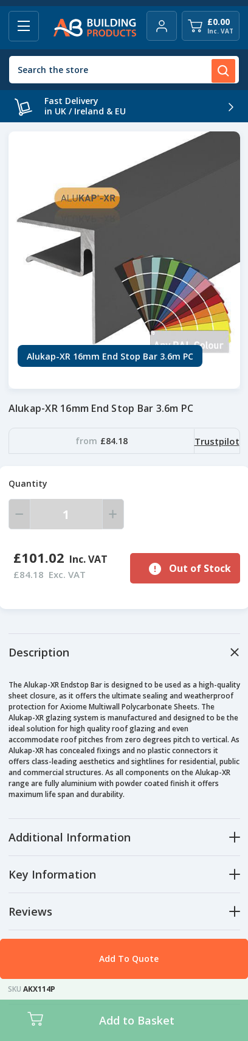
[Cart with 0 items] (210, 26)
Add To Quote (129, 958)
